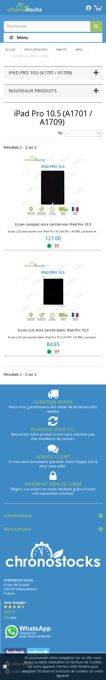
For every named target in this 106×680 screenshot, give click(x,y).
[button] (96, 26)
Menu (18, 37)
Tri (60, 133)
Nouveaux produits (33, 91)
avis (10, 617)
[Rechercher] (53, 26)
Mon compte (17, 529)
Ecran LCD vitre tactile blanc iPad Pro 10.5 (53, 330)
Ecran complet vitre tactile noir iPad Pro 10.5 (53, 224)
